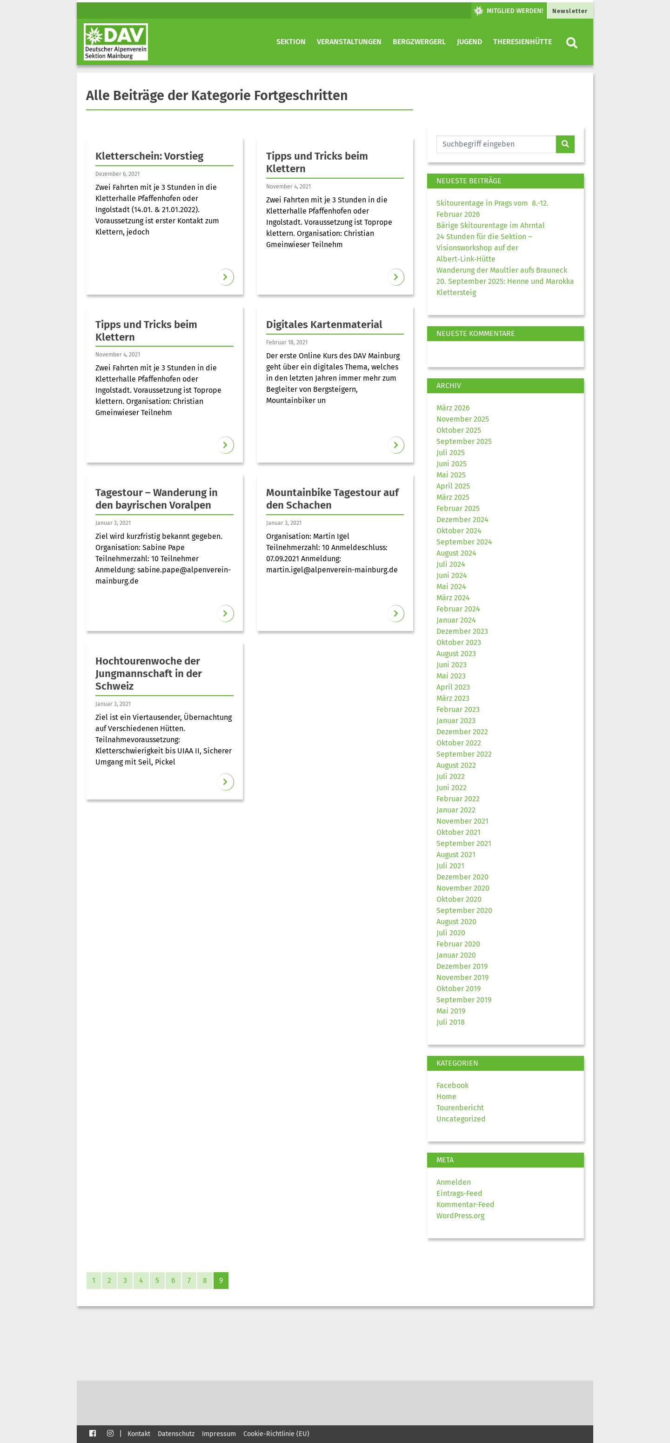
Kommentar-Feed (465, 1204)
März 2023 (452, 698)
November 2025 (462, 419)
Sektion (291, 41)
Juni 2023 (451, 664)
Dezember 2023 (462, 631)
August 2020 (456, 921)
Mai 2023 (451, 675)
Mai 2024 (451, 586)
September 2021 (463, 843)
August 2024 (456, 553)
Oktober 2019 (458, 988)
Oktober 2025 (458, 430)
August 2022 (456, 765)
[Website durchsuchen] (496, 144)
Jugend (469, 41)
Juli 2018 (450, 1022)
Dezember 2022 (462, 731)
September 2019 (463, 999)
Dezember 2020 (462, 877)
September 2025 (464, 441)
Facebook (452, 1085)
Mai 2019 (450, 1011)
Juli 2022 (450, 776)
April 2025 (453, 486)
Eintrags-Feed (459, 1193)
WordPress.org (460, 1215)
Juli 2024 (450, 564)
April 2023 (453, 687)
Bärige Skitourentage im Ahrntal (490, 225)
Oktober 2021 (458, 832)
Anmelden (453, 1182)
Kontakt (138, 1434)
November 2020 (462, 888)
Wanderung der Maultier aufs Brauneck (501, 270)
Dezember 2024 (462, 519)
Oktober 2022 (458, 742)
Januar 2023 (456, 720)
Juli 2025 (450, 452)
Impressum (219, 1434)
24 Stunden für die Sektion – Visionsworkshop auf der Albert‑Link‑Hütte (484, 247)
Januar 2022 (456, 809)
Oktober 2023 (458, 642)
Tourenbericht (460, 1107)
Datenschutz (176, 1434)
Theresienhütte (522, 41)
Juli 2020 (450, 932)
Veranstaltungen (349, 41)
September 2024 (464, 541)
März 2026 (453, 407)
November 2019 (462, 977)
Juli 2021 (450, 865)
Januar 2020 (456, 955)
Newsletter (570, 10)
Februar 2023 (458, 709)
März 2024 (453, 597)
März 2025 (452, 497)
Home (446, 1096)
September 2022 (464, 754)
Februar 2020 (458, 944)
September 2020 (464, 910)
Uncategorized (461, 1118)
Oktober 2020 (459, 899)
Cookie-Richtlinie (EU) (276, 1434)
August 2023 (456, 653)
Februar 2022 (458, 798)
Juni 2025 (451, 463)
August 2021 (456, 854)
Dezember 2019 (462, 966)
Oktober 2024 (459, 530)
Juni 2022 (451, 787)
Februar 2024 (458, 608)
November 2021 (462, 821)
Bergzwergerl (419, 41)
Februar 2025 (458, 508)
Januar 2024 (456, 620)
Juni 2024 (451, 575)
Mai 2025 (451, 474)
